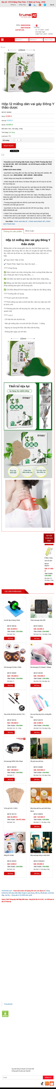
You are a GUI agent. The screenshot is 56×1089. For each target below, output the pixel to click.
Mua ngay (9, 146)
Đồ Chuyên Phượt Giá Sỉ (17, 1056)
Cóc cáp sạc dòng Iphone (10, 1041)
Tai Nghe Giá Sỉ (24, 1043)
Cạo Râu (5, 1036)
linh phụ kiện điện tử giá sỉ (18, 893)
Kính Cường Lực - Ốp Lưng (10, 1043)
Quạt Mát (5, 1056)
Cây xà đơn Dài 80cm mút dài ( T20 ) (14, 714)
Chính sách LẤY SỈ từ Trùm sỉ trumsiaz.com (14, 972)
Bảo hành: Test (9, 634)
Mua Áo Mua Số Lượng (36, 1058)
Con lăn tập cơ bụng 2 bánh (12, 620)
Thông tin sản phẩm (12, 231)
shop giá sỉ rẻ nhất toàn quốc (21, 895)
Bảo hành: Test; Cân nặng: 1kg (40, 681)
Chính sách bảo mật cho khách (11, 985)
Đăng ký (13, 4)
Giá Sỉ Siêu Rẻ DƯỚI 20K (46, 1025)
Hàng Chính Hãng (25, 1041)
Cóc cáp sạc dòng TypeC (25, 1038)
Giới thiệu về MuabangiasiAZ (10, 935)
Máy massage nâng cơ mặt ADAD (40, 855)
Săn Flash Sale (21, 1028)
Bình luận (29, 231)
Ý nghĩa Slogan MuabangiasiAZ (11, 938)
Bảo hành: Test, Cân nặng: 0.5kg (40, 775)
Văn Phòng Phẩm (8, 1033)
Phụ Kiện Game (7, 1053)
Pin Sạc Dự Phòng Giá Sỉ (34, 1056)
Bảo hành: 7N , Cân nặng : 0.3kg (49, 579)
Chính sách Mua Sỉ (21, 221)
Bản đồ (52, 5)
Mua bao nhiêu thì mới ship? (10, 945)
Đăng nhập (22, 4)
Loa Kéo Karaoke (45, 1048)
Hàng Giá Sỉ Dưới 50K (23, 1051)
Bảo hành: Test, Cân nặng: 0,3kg (40, 728)
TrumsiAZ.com (7, 891)
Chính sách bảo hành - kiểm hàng (12, 982)
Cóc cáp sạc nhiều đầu (9, 1038)
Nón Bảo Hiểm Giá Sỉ (9, 1051)
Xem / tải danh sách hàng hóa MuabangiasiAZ (15, 994)
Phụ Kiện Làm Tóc (43, 1033)
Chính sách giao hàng (8, 975)
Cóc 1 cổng (43, 1036)
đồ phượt (43, 893)
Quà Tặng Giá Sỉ (18, 1053)
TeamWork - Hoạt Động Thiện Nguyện (13, 957)
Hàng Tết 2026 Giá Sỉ (9, 1028)
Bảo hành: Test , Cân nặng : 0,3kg (40, 634)
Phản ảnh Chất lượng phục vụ (11, 948)
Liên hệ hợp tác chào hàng (10, 988)
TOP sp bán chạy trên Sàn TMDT (27, 1025)
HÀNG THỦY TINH (20, 1030)
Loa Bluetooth (20, 1033)
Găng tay (47, 1051)
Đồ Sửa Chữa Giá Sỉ (21, 1058)
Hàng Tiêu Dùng (31, 1033)
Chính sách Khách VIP (37, 221)
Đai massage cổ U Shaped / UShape (40, 667)
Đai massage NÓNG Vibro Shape (13, 761)
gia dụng (31, 893)
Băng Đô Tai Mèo (9, 855)
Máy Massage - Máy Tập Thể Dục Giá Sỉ (37, 1053)
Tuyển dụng (6, 954)
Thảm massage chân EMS (37, 620)
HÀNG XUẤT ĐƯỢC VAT (8, 1025)
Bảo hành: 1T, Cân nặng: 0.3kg (39, 869)
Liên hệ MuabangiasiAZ (9, 942)
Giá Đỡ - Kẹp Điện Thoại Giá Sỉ (28, 1046)
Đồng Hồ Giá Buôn (8, 1058)
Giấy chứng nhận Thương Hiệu (11, 991)
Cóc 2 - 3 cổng (33, 1036)
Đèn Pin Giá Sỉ (7, 1061)
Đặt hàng (10, 638)
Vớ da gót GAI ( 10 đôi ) (11, 808)
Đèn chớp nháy (22, 1036)
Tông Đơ (12, 1036)
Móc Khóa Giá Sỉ (37, 1051)
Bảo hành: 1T (9, 681)
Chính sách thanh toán (9, 979)
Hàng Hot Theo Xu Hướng (36, 1028)
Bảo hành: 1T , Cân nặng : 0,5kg (40, 822)
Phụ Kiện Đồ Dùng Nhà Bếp (29, 1048)
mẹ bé (7, 895)
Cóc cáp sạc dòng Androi (42, 1038)
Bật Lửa (34, 1043)
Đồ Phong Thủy (41, 1030)
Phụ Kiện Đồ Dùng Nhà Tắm (11, 1048)
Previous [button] (41, 564)
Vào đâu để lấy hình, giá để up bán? (12, 951)
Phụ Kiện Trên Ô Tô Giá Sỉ (10, 1046)
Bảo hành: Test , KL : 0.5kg (12, 728)
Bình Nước (31, 1030)
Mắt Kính (16, 1061)
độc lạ (37, 893)
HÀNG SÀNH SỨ (7, 1030)
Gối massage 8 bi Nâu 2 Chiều (12, 667)
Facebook (8, 1004)
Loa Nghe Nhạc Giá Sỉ (45, 1043)
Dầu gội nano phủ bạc (36, 761)
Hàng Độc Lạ (36, 1041)
